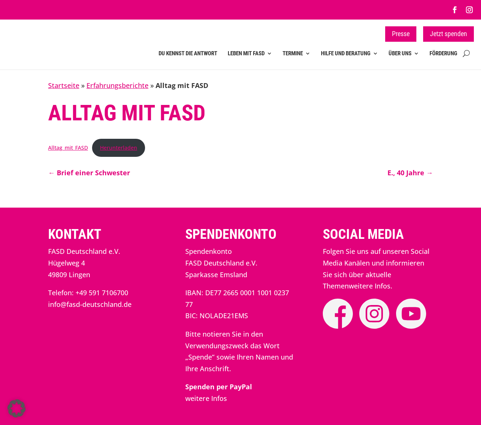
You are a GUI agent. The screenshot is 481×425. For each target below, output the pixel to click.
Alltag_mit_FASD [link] (68, 147)
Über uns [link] (400, 53)
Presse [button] (401, 34)
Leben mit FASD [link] (246, 53)
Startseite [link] (63, 85)
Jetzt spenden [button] (448, 34)
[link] (454, 10)
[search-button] (466, 58)
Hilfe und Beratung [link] (346, 53)
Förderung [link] (443, 53)
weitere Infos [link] (206, 398)
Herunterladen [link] (118, 147)
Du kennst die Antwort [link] (188, 53)
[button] (16, 408)
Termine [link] (293, 53)
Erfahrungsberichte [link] (117, 85)
